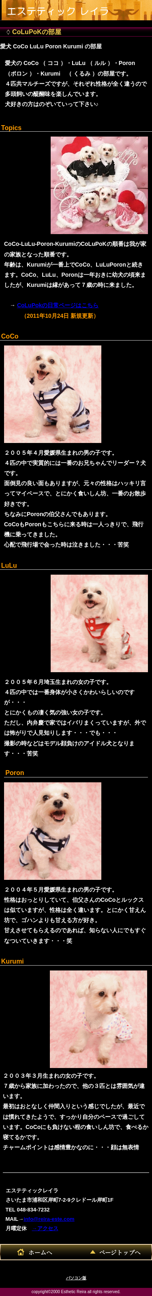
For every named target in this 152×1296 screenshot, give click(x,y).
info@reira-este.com (49, 1219)
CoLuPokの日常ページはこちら (57, 305)
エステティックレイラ (63, 8)
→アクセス (45, 1228)
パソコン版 (76, 1278)
